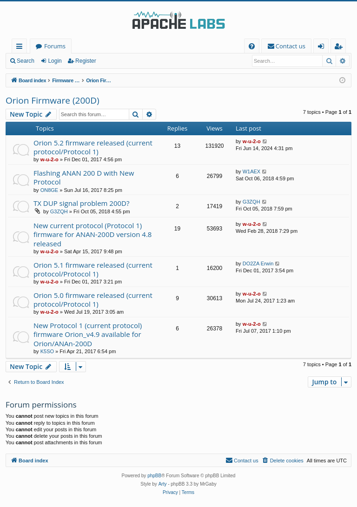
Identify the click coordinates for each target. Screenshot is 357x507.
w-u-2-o (49, 159)
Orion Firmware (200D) (52, 100)
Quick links (21, 47)
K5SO (47, 351)
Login (54, 61)
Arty (163, 484)
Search (25, 61)
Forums (55, 46)
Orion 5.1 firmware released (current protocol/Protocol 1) (92, 269)
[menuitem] (252, 46)
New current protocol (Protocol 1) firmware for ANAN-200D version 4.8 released (92, 234)
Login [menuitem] (322, 47)
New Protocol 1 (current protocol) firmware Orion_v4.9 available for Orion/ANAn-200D (87, 334)
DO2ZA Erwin (258, 263)
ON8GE (49, 190)
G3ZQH (59, 211)
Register (85, 61)
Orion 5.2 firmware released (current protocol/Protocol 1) (92, 147)
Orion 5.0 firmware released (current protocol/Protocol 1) (92, 299)
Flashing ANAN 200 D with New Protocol (83, 177)
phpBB (154, 475)
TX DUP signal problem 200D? (81, 203)
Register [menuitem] (340, 47)
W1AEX (252, 171)
